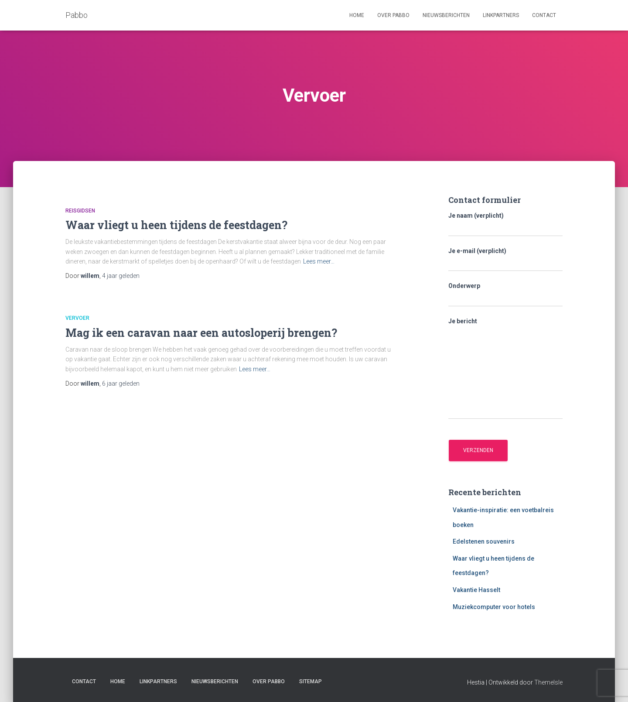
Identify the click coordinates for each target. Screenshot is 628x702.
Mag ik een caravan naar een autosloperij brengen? (201, 332)
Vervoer (77, 318)
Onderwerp (505, 294)
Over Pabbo (393, 15)
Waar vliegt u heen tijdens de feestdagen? (176, 225)
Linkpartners (501, 15)
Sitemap (310, 681)
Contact (544, 15)
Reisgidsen (80, 211)
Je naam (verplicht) (505, 224)
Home (356, 15)
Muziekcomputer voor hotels (494, 606)
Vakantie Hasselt (476, 589)
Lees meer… (318, 261)
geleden (121, 275)
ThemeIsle (548, 682)
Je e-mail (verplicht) (505, 259)
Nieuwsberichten (446, 15)
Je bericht (505, 368)
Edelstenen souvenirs (484, 541)
